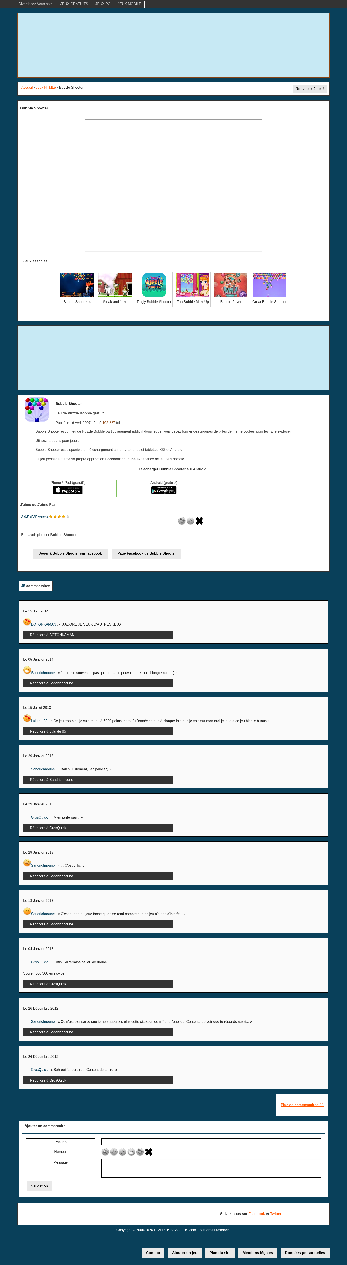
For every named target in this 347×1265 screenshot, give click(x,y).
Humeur (60, 1152)
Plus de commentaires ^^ (302, 1105)
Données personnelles (305, 1253)
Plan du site (219, 1253)
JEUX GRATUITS (74, 4)
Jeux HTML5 (46, 87)
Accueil (27, 87)
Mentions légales (258, 1253)
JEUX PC (102, 4)
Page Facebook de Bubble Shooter (147, 553)
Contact (153, 1253)
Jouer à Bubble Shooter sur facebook (70, 553)
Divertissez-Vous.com (36, 4)
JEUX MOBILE (129, 4)
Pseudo (61, 1142)
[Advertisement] (173, 45)
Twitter (275, 1214)
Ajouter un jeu (184, 1253)
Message (60, 1162)
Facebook (256, 1214)
